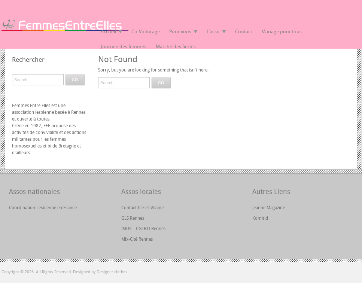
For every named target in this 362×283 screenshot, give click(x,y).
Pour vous (180, 31)
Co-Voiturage (145, 31)
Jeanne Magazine (268, 207)
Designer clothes (112, 272)
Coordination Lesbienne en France (43, 207)
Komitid (260, 218)
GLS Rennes (132, 218)
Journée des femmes (123, 46)
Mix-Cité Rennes (137, 239)
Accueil (108, 31)
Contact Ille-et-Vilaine (142, 207)
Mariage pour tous (281, 31)
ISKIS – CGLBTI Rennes (143, 228)
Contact (243, 31)
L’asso (213, 31)
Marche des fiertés (176, 46)
